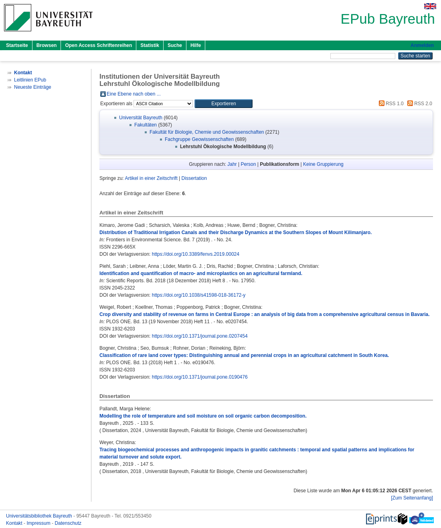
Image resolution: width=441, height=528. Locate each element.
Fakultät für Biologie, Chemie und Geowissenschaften (207, 132)
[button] (223, 103)
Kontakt (15, 523)
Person (248, 164)
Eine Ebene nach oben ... (134, 94)
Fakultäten (145, 125)
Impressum (39, 523)
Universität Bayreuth (140, 117)
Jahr (232, 164)
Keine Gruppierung (323, 164)
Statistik (149, 45)
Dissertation (194, 178)
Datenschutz (68, 523)
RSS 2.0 (418, 103)
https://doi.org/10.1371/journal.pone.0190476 (200, 377)
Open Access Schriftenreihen (98, 45)
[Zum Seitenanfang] (412, 498)
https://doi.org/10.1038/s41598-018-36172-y (199, 295)
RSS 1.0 (390, 103)
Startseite (17, 45)
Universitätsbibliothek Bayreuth (39, 516)
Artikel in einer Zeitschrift (151, 178)
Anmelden (422, 45)
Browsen (46, 45)
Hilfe (195, 45)
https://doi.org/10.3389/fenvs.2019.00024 (195, 254)
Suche (175, 45)
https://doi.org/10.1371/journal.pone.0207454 (200, 336)
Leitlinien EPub (30, 80)
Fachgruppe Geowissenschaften (199, 139)
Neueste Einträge (32, 87)
